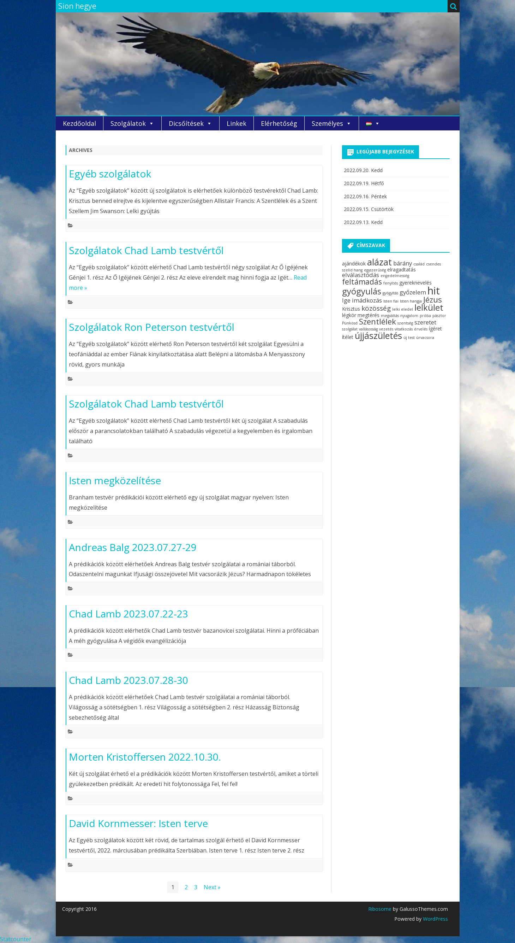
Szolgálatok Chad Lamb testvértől (146, 250)
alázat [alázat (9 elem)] (379, 262)
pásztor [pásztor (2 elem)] (439, 315)
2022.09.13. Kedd (363, 222)
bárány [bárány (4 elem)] (402, 263)
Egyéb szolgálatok (110, 173)
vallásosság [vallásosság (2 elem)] (368, 329)
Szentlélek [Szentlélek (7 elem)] (377, 321)
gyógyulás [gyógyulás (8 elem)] (361, 291)
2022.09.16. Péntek (365, 196)
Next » (212, 887)
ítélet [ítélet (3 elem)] (347, 337)
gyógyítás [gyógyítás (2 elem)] (390, 293)
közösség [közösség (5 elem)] (376, 308)
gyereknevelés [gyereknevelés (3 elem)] (415, 282)
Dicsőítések (186, 123)
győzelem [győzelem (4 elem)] (413, 292)
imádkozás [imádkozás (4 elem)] (367, 300)
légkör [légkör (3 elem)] (349, 315)
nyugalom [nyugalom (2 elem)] (409, 315)
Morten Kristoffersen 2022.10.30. (145, 756)
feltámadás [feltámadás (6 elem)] (362, 282)
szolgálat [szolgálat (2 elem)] (350, 329)
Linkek (236, 123)
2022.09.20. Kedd (363, 170)
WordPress (434, 918)
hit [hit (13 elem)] (433, 290)
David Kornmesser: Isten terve (138, 823)
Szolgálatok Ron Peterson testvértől (151, 327)
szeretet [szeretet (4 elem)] (425, 322)
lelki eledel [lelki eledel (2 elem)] (402, 309)
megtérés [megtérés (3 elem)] (368, 315)
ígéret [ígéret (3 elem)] (435, 328)
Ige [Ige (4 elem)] (346, 300)
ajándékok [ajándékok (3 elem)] (354, 263)
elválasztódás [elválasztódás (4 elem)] (360, 275)
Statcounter (15, 939)
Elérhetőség (279, 123)
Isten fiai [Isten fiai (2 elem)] (391, 301)
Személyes (327, 123)
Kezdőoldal (79, 123)
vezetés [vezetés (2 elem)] (386, 329)
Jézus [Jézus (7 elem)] (432, 299)
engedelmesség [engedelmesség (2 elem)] (395, 275)
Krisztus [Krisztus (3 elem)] (351, 308)
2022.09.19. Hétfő (364, 183)
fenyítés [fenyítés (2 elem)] (390, 283)
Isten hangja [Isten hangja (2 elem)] (411, 301)
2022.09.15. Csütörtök (369, 209)
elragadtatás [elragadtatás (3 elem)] (401, 269)
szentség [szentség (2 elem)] (405, 323)
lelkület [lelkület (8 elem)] (428, 307)
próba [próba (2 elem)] (425, 315)
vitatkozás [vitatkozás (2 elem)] (404, 329)
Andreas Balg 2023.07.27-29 (133, 547)
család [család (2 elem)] (419, 264)
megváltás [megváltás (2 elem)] (390, 315)
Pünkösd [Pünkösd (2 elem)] (350, 323)
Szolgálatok (128, 123)
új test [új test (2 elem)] (409, 337)
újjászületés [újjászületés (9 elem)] (378, 335)
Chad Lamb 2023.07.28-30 (128, 680)
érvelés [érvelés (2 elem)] (420, 329)
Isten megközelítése (115, 480)
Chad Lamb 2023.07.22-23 (128, 613)
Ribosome (379, 909)
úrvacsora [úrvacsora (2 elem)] (425, 337)
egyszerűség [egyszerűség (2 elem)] (375, 270)
